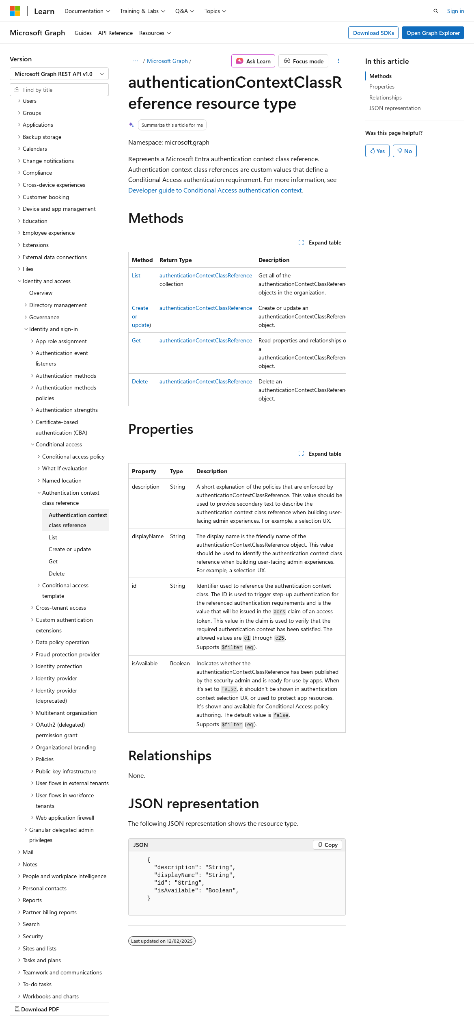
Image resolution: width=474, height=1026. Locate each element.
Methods (380, 76)
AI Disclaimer (26, 1001)
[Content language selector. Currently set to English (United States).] (47, 981)
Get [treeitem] (53, 490)
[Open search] (436, 11)
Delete (140, 381)
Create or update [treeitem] (70, 478)
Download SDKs (373, 33)
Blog (110, 1001)
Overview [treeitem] (40, 222)
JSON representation (395, 108)
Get (136, 340)
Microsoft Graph (167, 61)
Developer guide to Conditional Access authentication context (215, 190)
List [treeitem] (53, 466)
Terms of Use (218, 1001)
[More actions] (339, 60)
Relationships (385, 97)
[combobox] (59, 73)
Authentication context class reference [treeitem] (78, 449)
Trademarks (257, 1001)
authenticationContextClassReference (205, 275)
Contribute (145, 1001)
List (136, 275)
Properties (381, 86)
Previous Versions (73, 1001)
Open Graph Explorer (433, 33)
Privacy (177, 1001)
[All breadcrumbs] (135, 60)
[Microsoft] (15, 11)
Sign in (455, 11)
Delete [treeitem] (57, 503)
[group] (237, 329)
